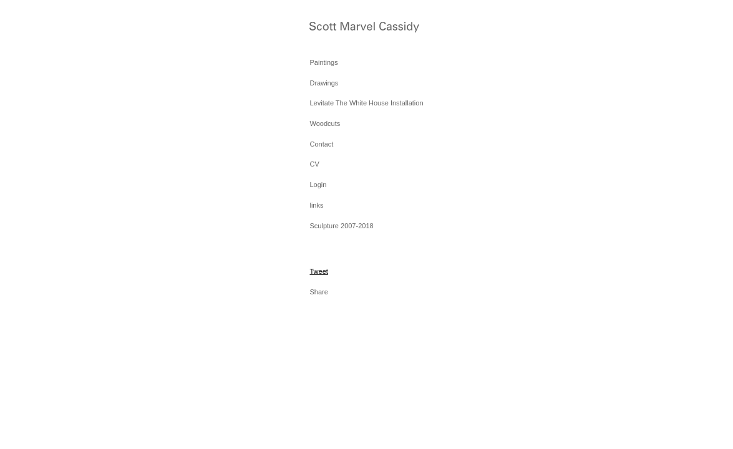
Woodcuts (324, 123)
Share (318, 292)
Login (317, 184)
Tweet (318, 271)
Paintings (323, 62)
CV (314, 164)
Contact (321, 144)
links (316, 205)
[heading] (340, 28)
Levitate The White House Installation (366, 103)
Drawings (323, 83)
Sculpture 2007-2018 (341, 225)
